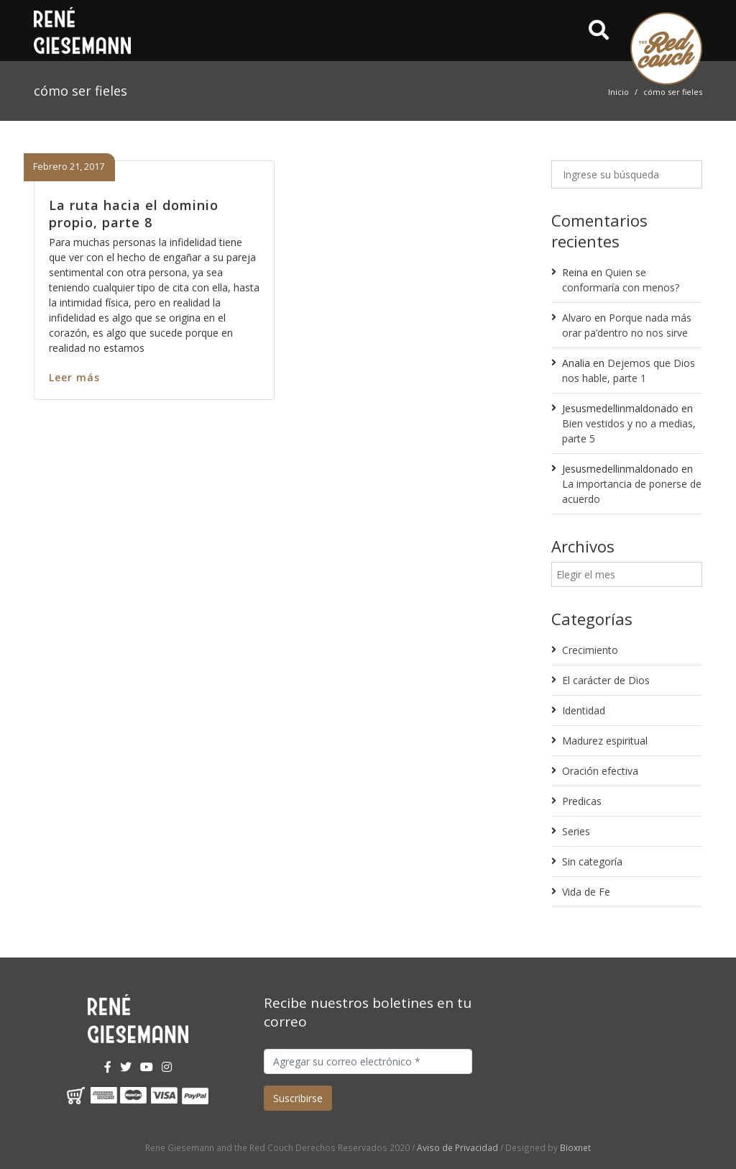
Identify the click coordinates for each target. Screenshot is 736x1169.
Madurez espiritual (605, 740)
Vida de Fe (586, 892)
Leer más (74, 377)
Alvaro (577, 317)
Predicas (582, 801)
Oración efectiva (600, 771)
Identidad (583, 710)
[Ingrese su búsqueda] (626, 174)
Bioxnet (575, 1147)
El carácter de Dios (606, 680)
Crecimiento (590, 650)
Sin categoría (592, 861)
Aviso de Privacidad (457, 1147)
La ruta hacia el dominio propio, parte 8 (133, 213)
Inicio (618, 91)
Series (576, 831)
